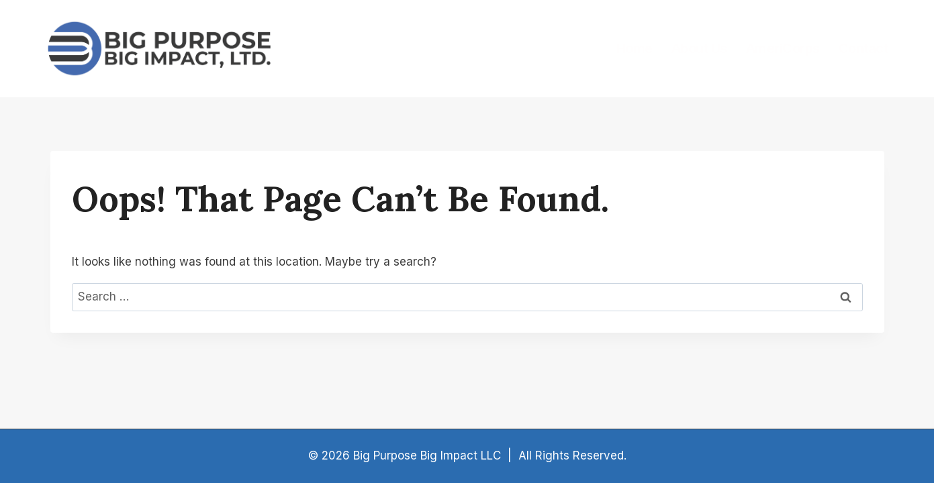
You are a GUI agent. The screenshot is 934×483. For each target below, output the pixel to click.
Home (634, 48)
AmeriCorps (783, 48)
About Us (699, 48)
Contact (863, 48)
